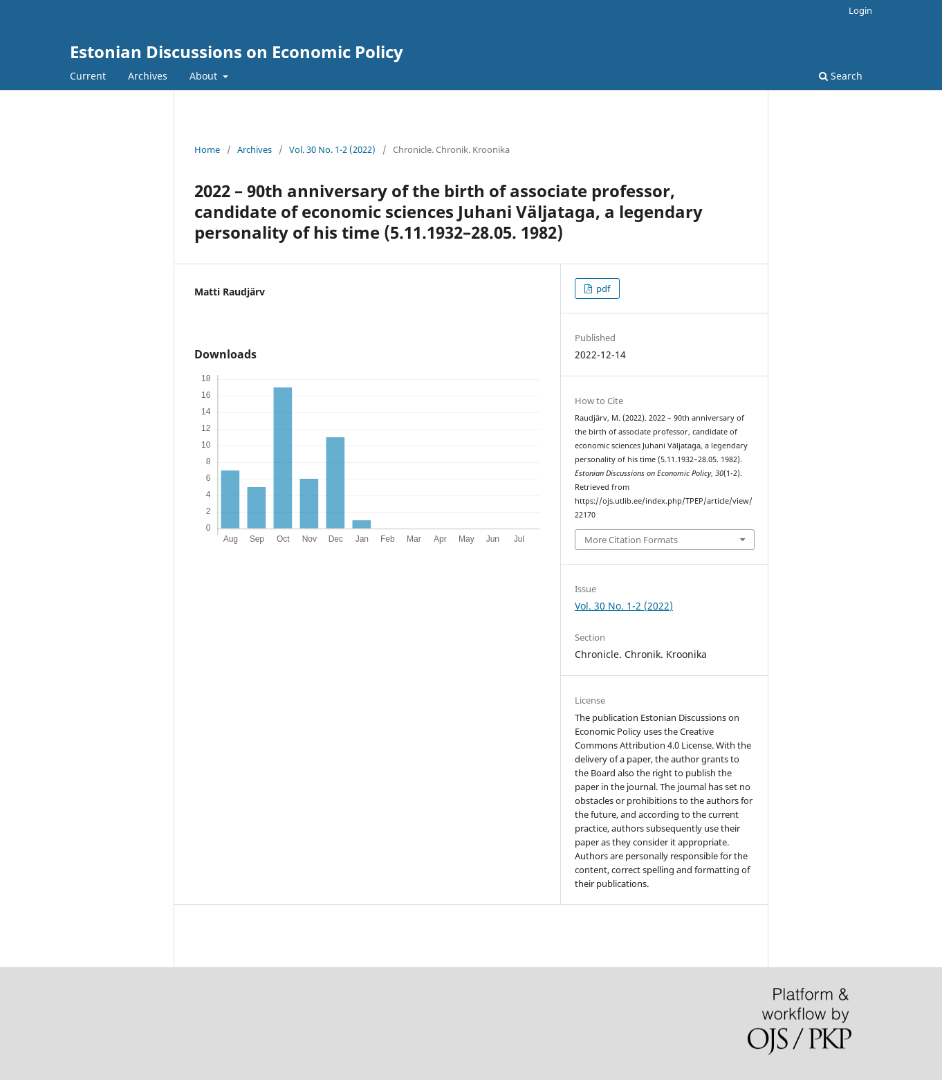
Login (860, 10)
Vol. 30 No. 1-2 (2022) (332, 149)
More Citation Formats (631, 539)
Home (207, 149)
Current (88, 75)
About (205, 75)
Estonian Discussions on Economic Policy (236, 51)
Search (840, 75)
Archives (147, 75)
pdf (602, 288)
